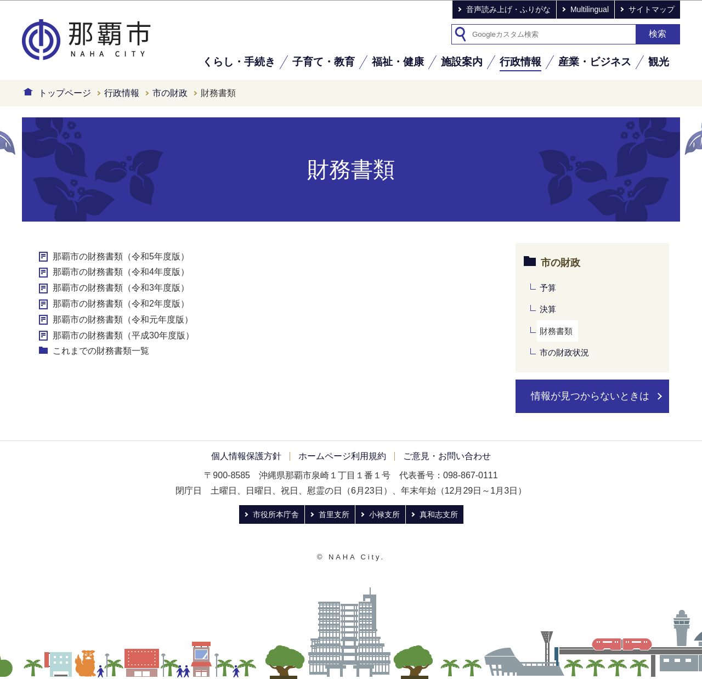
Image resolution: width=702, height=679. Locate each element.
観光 (658, 61)
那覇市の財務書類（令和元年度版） (123, 319)
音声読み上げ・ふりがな (508, 9)
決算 (548, 309)
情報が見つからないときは (590, 396)
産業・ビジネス (594, 61)
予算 (548, 287)
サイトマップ (652, 9)
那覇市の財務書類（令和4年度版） (121, 271)
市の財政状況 (564, 352)
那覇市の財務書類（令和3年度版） (121, 287)
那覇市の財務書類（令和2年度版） (121, 303)
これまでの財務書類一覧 (101, 350)
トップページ (64, 93)
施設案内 (462, 61)
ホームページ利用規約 (342, 456)
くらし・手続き (238, 61)
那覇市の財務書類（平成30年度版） (123, 335)
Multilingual (589, 9)
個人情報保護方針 (246, 456)
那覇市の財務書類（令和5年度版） (121, 256)
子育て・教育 (323, 61)
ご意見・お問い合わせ (447, 456)
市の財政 (170, 93)
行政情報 (520, 61)
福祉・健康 (398, 61)
